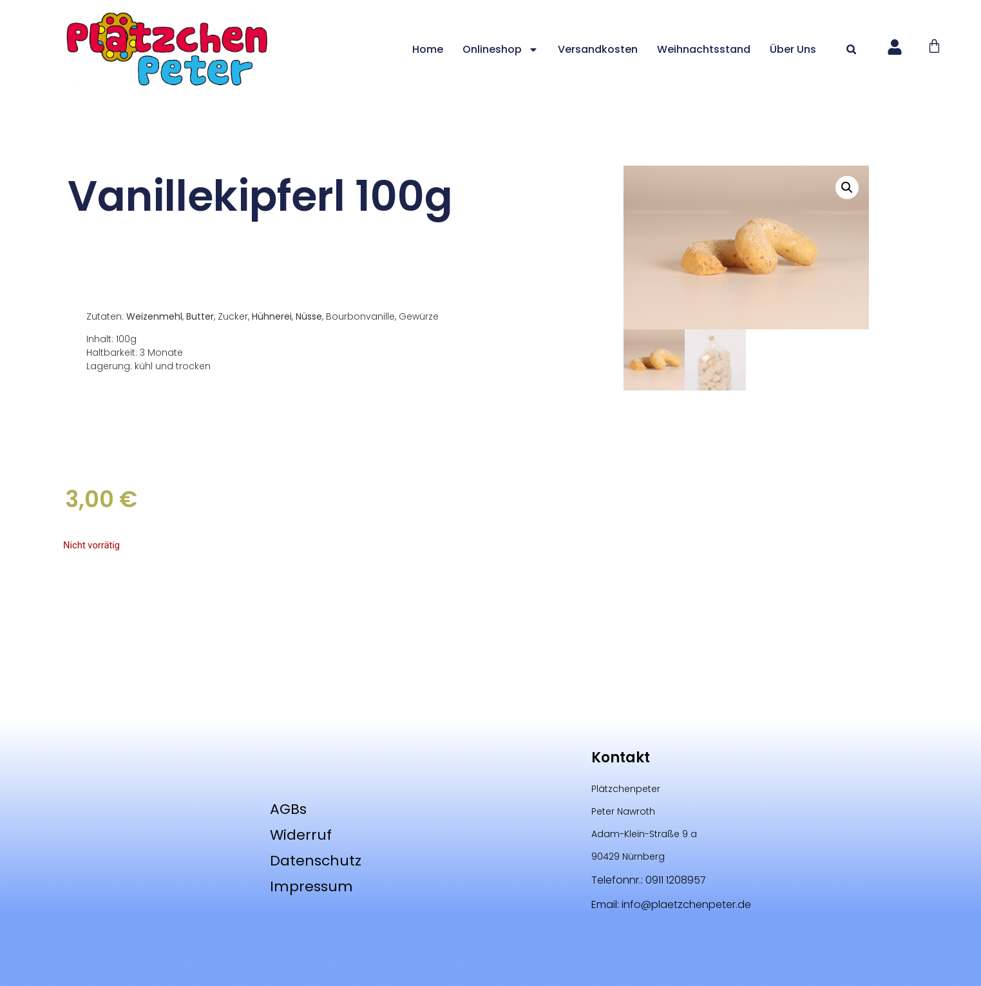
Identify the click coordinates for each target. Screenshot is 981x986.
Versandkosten (598, 49)
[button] (851, 49)
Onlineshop (500, 49)
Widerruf (301, 835)
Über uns (793, 49)
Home (427, 49)
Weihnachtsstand (703, 49)
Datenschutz (315, 861)
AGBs (288, 809)
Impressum (311, 886)
